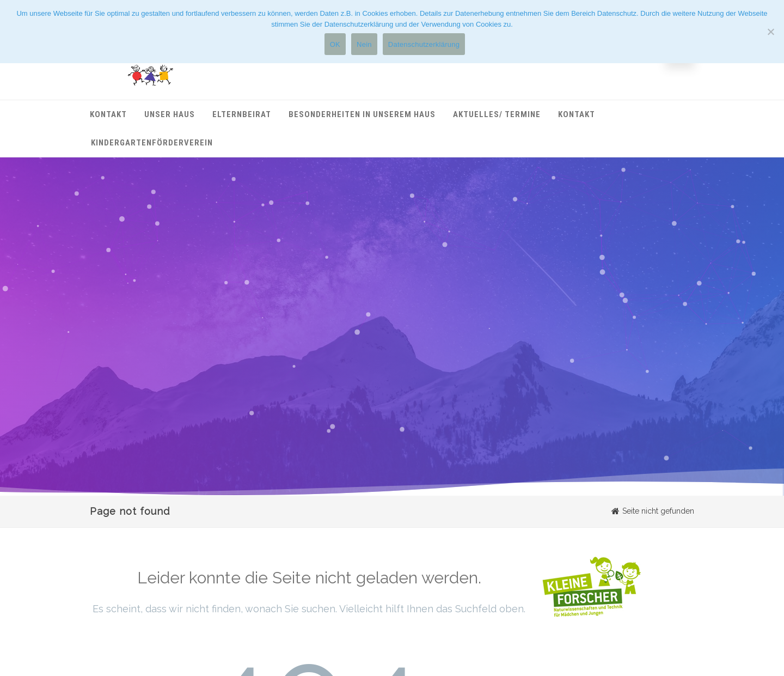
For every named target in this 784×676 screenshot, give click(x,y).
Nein (364, 44)
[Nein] (770, 31)
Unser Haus (169, 114)
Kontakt (108, 114)
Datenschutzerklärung (424, 44)
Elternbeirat (241, 114)
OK (335, 44)
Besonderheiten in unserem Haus (362, 114)
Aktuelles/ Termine (497, 114)
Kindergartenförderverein (152, 143)
